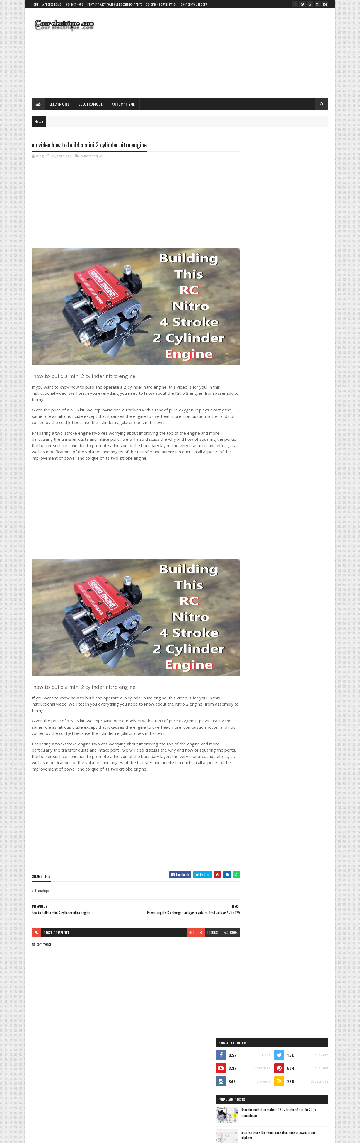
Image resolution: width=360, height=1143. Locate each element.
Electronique (91, 104)
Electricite (59, 104)
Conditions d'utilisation (161, 4)
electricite (249, 385)
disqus (201, 920)
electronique (281, 385)
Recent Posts (261, 325)
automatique (91, 156)
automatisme (285, 376)
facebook (219, 920)
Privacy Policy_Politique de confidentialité (114, 4)
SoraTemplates (58, 1135)
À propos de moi (52, 4)
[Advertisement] (226, 53)
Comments (306, 325)
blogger (184, 920)
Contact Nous (74, 4)
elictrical (249, 352)
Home (35, 4)
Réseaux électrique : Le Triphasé (287, 278)
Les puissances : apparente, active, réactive (295, 301)
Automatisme (123, 104)
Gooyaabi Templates (105, 1135)
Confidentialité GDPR (194, 4)
